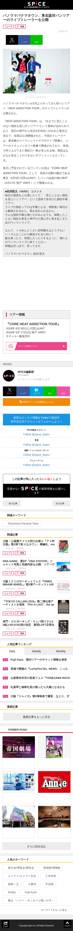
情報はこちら (41, 346)
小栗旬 (30, 884)
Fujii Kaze (29, 892)
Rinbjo (10, 892)
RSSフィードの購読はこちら (43, 401)
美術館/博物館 (50, 867)
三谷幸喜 (49, 875)
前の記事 (11, 503)
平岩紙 (48, 884)
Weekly (36, 651)
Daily (12, 651)
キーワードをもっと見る (55, 910)
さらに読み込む (47, 846)
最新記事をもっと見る (45, 716)
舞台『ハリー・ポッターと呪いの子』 (29, 900)
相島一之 (12, 884)
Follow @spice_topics (36, 434)
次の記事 (61, 503)
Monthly (61, 651)
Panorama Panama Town (22, 523)
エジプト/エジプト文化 (20, 875)
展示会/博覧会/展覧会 (19, 867)
